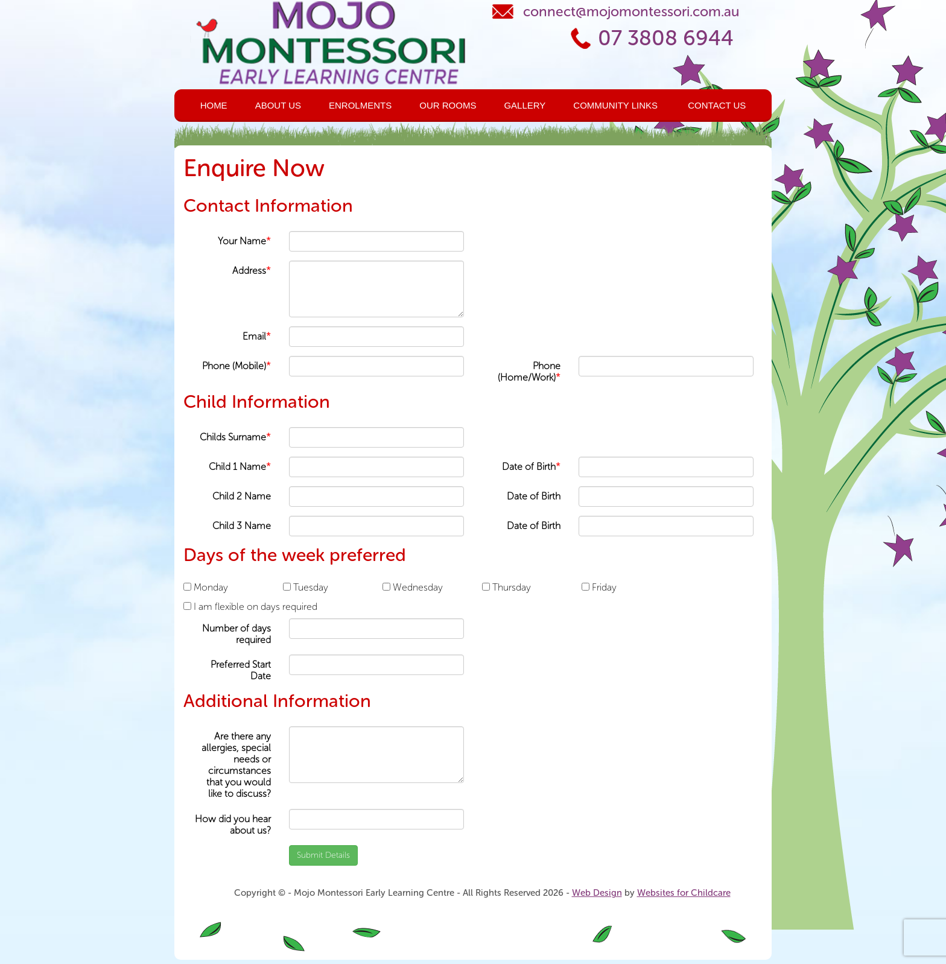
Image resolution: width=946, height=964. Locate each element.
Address (251, 270)
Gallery (524, 105)
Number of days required (236, 634)
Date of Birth (531, 466)
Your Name (244, 241)
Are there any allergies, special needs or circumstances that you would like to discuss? (236, 765)
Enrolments (360, 105)
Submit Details (323, 855)
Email (257, 336)
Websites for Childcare (684, 892)
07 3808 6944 (666, 38)
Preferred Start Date (241, 670)
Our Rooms (447, 105)
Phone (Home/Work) (529, 371)
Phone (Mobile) (236, 366)
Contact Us (717, 105)
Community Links (615, 105)
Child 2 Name (241, 496)
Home (213, 105)
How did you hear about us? (233, 824)
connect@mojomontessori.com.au (631, 11)
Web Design (597, 892)
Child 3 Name (241, 525)
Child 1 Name (240, 466)
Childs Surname (235, 437)
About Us (278, 105)
